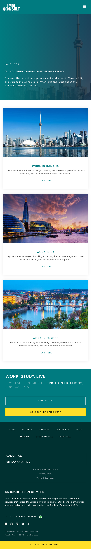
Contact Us (63, 430)
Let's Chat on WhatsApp (21, 516)
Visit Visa (65, 437)
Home (8, 64)
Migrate (25, 437)
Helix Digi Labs (32, 535)
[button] (84, 7)
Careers (44, 430)
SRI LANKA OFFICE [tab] (18, 462)
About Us (27, 430)
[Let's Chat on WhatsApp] (40, 516)
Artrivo (15, 535)
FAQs (79, 430)
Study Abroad (44, 437)
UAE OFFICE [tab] (14, 456)
